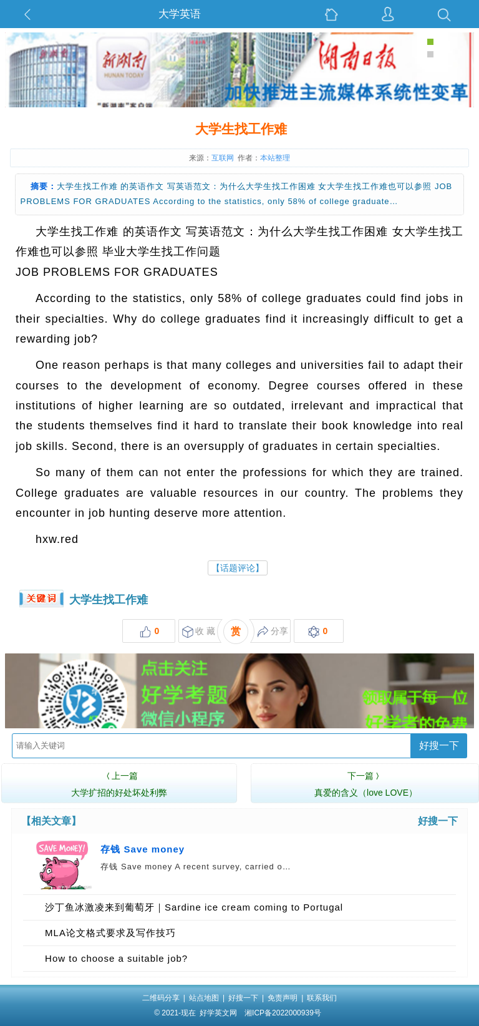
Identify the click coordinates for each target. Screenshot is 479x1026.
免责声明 (283, 998)
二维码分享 (161, 998)
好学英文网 (218, 1013)
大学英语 (179, 14)
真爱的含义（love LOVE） (365, 783)
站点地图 (204, 998)
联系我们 (322, 998)
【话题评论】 (237, 568)
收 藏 (198, 632)
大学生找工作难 (108, 600)
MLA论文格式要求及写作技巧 (110, 932)
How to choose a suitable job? (116, 958)
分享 (273, 632)
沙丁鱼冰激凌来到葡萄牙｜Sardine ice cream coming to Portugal (194, 907)
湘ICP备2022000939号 (282, 1013)
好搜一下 (439, 745)
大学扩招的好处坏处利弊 (119, 783)
